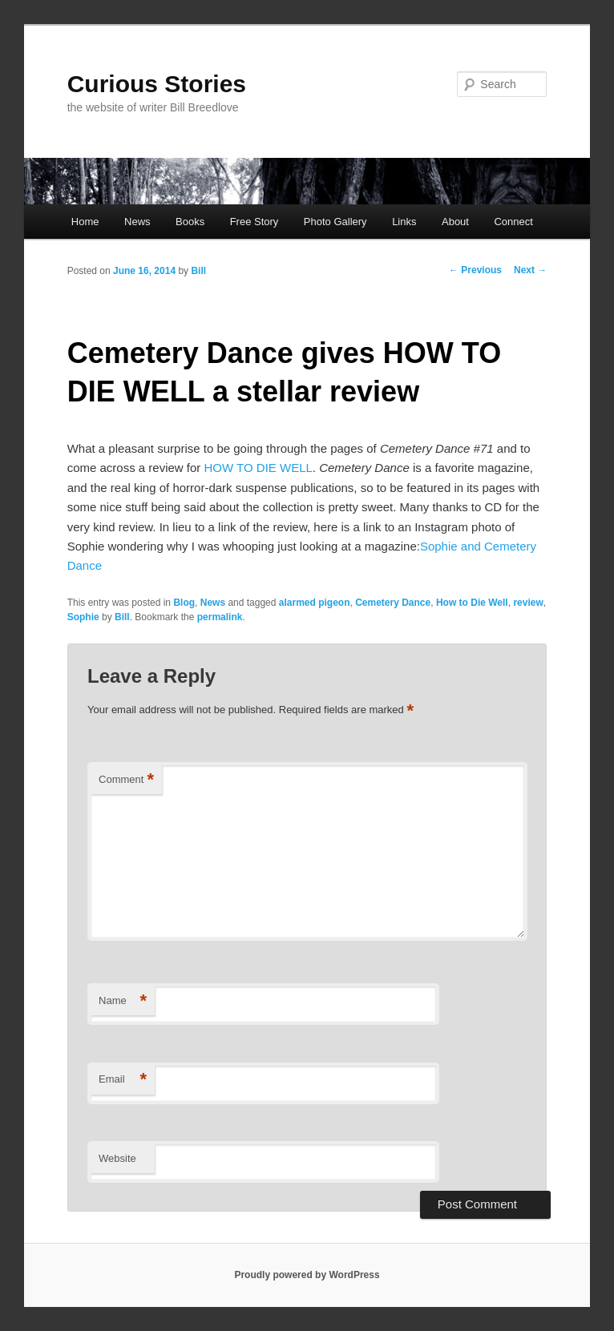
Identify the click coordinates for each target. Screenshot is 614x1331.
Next (530, 270)
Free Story (254, 222)
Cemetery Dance (392, 602)
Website (117, 1158)
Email (123, 1079)
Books (190, 222)
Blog (184, 602)
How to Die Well (472, 602)
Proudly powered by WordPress (306, 1275)
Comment (126, 780)
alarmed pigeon (314, 602)
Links (404, 222)
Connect (513, 222)
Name (123, 1001)
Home (85, 222)
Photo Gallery (335, 222)
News (137, 222)
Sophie (83, 617)
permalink (220, 617)
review (528, 602)
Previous (475, 270)
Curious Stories (156, 84)
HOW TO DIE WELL (258, 467)
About (455, 222)
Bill (198, 270)
